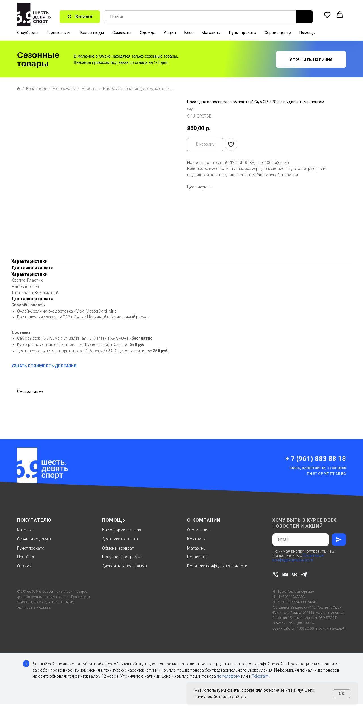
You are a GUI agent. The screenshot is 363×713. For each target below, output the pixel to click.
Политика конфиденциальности (217, 566)
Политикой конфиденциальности (298, 557)
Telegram (260, 676)
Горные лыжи (59, 32)
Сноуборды (27, 32)
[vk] (294, 574)
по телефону (228, 676)
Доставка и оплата (120, 539)
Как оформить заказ (121, 530)
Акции (170, 32)
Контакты (196, 539)
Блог (188, 32)
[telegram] (303, 574)
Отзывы (24, 566)
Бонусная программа (122, 557)
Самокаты (121, 32)
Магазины (211, 32)
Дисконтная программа (124, 566)
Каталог (25, 530)
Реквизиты (197, 557)
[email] (285, 574)
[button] (327, 14)
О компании (198, 530)
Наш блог (26, 557)
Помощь (307, 32)
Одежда (147, 32)
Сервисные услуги (34, 539)
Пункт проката (242, 32)
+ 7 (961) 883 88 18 (315, 459)
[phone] (275, 574)
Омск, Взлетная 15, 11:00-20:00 (318, 468)
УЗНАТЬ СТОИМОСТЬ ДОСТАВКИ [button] (44, 366)
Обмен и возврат (118, 548)
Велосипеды (92, 32)
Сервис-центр (278, 32)
